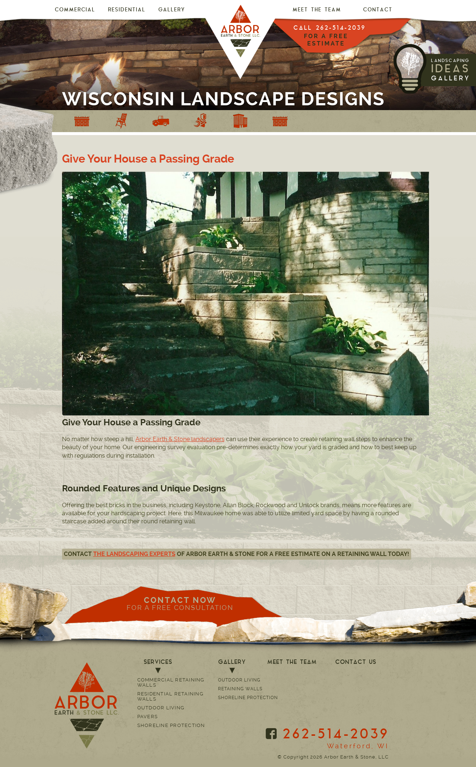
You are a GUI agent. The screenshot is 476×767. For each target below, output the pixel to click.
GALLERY (171, 10)
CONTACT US (355, 662)
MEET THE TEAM (316, 10)
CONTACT (377, 10)
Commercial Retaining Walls (170, 682)
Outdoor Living (161, 707)
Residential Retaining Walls (170, 696)
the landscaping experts (134, 553)
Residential (126, 10)
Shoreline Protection (171, 725)
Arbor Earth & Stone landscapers (180, 439)
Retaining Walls (240, 688)
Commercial (75, 10)
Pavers (147, 716)
